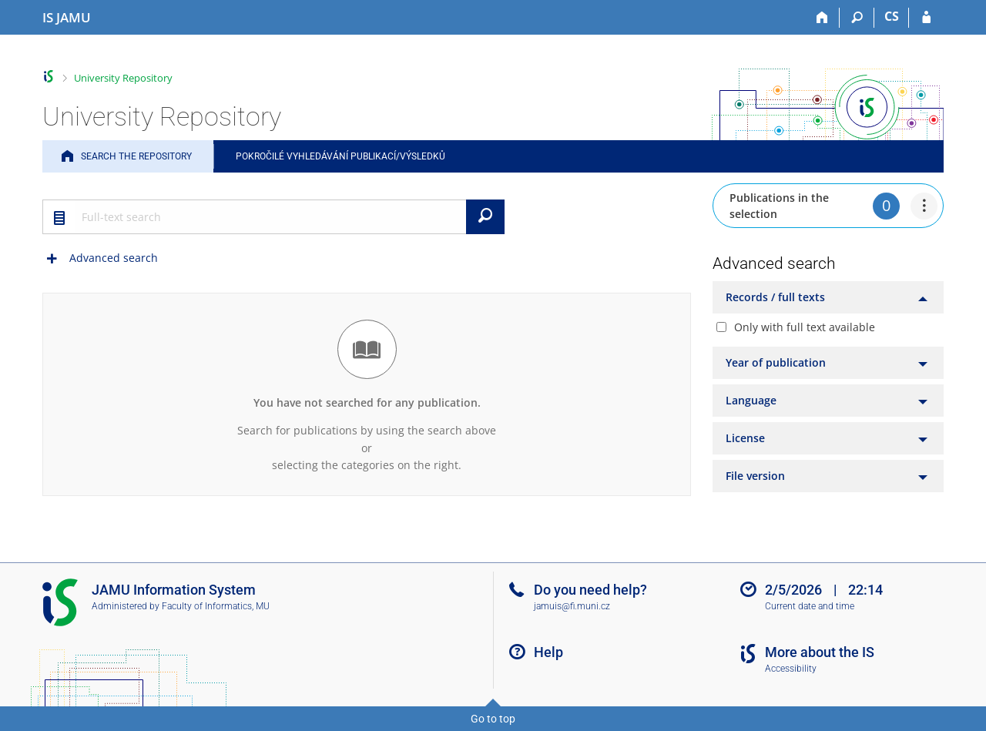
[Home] (822, 18)
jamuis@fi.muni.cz (572, 606)
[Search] (857, 18)
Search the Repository (136, 156)
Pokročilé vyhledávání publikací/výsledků (340, 156)
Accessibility (791, 668)
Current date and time (809, 606)
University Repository (123, 78)
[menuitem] (924, 206)
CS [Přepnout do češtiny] (891, 16)
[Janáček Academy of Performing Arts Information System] (66, 18)
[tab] (828, 297)
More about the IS (819, 652)
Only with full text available (804, 327)
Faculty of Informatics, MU (216, 606)
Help (548, 652)
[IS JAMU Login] (926, 18)
